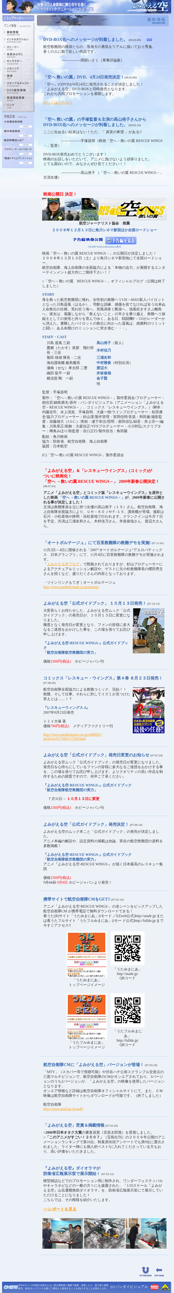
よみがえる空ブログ (63, 564)
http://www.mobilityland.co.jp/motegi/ (71, 587)
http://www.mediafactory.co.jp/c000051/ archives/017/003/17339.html (72, 737)
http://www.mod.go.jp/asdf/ (63, 1109)
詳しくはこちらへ (57, 102)
